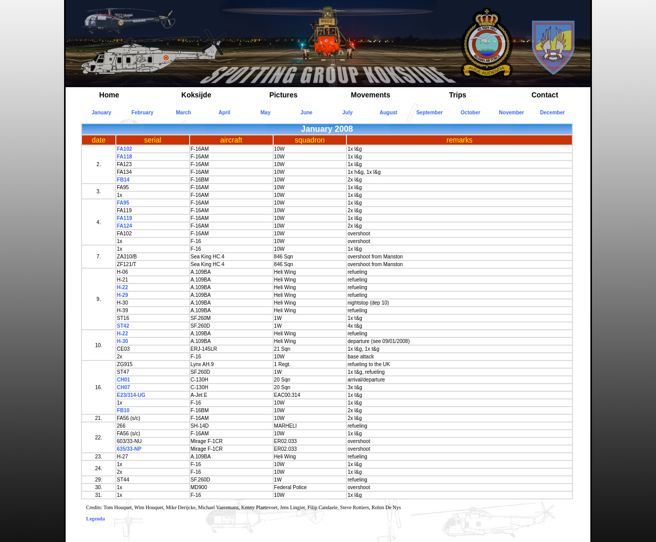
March (183, 112)
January (101, 112)
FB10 (123, 410)
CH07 (123, 387)
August (388, 112)
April (225, 112)
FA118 (124, 156)
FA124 (124, 226)
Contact (544, 95)
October (470, 112)
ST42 (123, 326)
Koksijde (196, 95)
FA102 (124, 149)
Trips (457, 95)
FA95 (123, 203)
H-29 (122, 295)
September (429, 112)
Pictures (283, 95)
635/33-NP (129, 449)
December (552, 112)
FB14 (123, 180)
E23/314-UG (131, 395)
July (347, 112)
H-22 (122, 287)
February (143, 112)
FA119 (124, 218)
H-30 (122, 341)
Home (109, 95)
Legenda (95, 518)
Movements (370, 95)
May (265, 112)
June (306, 112)
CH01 (123, 380)
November (511, 112)
